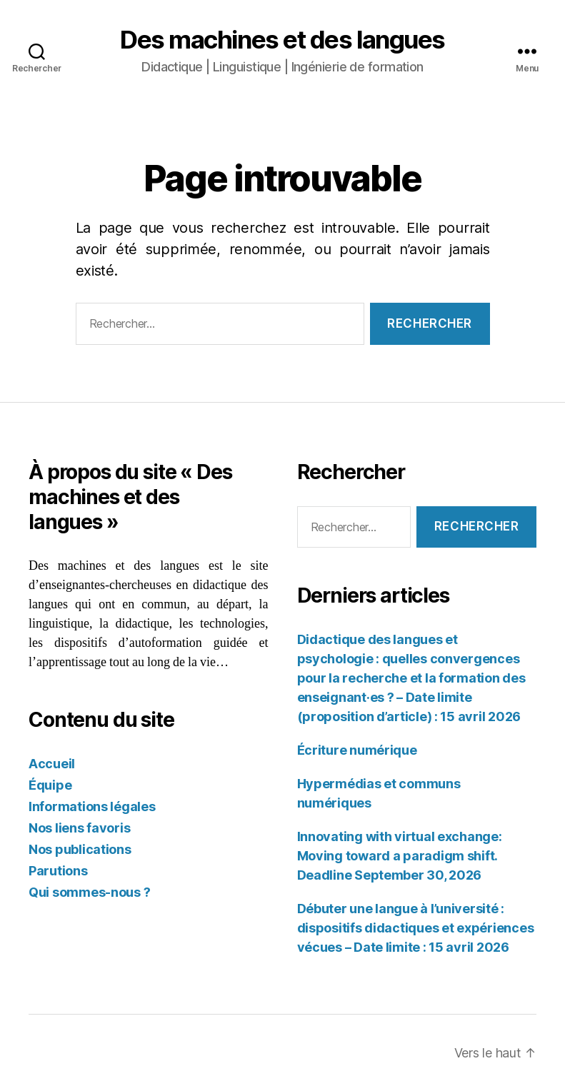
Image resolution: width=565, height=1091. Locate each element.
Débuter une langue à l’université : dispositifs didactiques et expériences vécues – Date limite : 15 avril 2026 (415, 928)
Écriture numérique (357, 750)
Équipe (50, 785)
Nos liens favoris (79, 827)
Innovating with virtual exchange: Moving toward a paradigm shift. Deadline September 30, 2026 (399, 856)
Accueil (52, 763)
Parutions (58, 870)
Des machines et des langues (282, 39)
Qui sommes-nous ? (89, 892)
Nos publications (80, 849)
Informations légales (92, 806)
